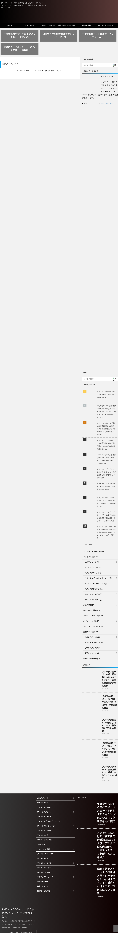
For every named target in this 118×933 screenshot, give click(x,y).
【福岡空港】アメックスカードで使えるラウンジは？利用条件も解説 (109, 738)
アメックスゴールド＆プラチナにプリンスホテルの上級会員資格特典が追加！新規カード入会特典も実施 (106, 505)
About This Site (107, 93)
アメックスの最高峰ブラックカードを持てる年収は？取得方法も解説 (106, 383)
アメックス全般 (28, 25)
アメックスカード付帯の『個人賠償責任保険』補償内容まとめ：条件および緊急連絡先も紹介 (106, 434)
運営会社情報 (86, 25)
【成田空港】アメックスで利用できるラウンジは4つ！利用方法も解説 (109, 691)
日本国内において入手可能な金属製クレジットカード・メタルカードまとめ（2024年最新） (106, 448)
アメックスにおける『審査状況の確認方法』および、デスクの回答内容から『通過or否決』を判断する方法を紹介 (106, 417)
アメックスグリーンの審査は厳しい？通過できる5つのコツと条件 (109, 761)
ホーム (9, 25)
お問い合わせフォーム (105, 25)
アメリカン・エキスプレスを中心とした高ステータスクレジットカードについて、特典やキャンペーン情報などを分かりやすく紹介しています (18, 913)
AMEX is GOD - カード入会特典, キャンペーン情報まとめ (18, 902)
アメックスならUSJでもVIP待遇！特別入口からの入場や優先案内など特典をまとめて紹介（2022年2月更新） (106, 521)
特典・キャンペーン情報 (66, 25)
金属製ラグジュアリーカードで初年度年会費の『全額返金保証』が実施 (106, 475)
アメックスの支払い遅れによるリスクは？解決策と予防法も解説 (109, 714)
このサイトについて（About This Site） (20, 922)
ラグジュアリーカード (48, 25)
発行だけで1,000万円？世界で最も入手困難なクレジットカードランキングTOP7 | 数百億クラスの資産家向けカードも (106, 400)
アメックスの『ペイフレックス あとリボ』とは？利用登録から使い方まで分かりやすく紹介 (106, 462)
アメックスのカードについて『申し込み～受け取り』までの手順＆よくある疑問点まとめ (106, 491)
